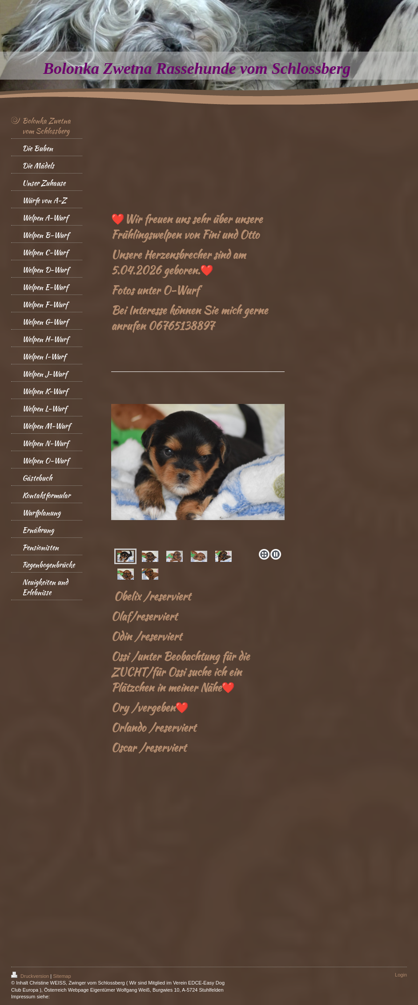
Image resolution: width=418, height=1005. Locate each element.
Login (401, 974)
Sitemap (62, 976)
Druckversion (30, 976)
